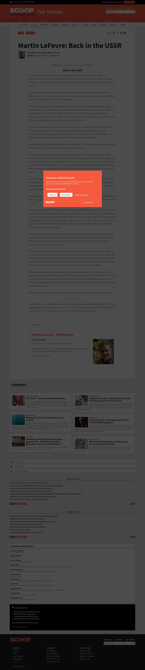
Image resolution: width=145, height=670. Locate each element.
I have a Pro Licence (82, 195)
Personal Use (66, 195)
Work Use (52, 195)
